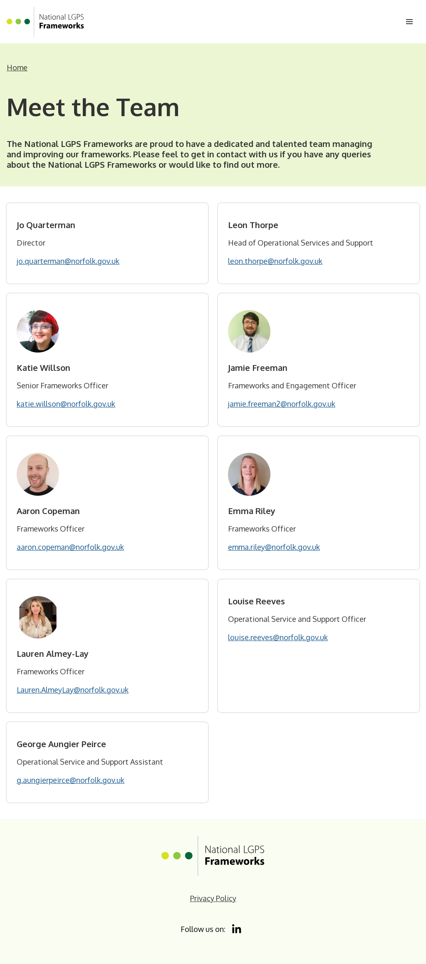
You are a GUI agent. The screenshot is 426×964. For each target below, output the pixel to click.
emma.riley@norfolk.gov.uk (274, 547)
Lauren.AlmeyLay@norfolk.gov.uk (73, 689)
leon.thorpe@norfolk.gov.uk (275, 261)
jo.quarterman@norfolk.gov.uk (68, 261)
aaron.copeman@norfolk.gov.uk (70, 547)
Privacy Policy (213, 898)
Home (17, 67)
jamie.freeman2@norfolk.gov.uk (281, 403)
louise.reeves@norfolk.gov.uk (278, 637)
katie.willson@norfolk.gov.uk (66, 403)
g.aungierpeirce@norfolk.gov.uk (70, 780)
